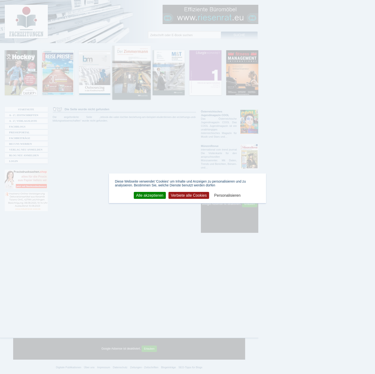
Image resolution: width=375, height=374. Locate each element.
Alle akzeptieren (149, 195)
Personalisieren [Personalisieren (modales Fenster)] (227, 195)
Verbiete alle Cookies (189, 195)
